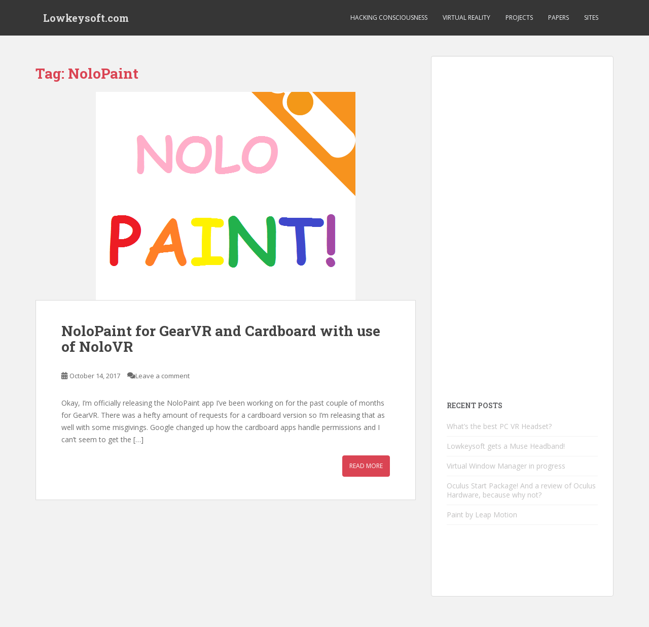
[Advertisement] (522, 224)
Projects (519, 17)
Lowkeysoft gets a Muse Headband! (506, 446)
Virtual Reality (466, 17)
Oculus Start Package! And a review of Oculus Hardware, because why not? (521, 490)
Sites (591, 17)
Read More (366, 465)
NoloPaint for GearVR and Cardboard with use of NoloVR (220, 338)
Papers (558, 17)
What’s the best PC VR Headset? (499, 426)
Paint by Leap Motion (482, 514)
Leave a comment (162, 375)
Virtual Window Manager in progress (506, 466)
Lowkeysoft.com (86, 17)
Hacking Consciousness (388, 17)
